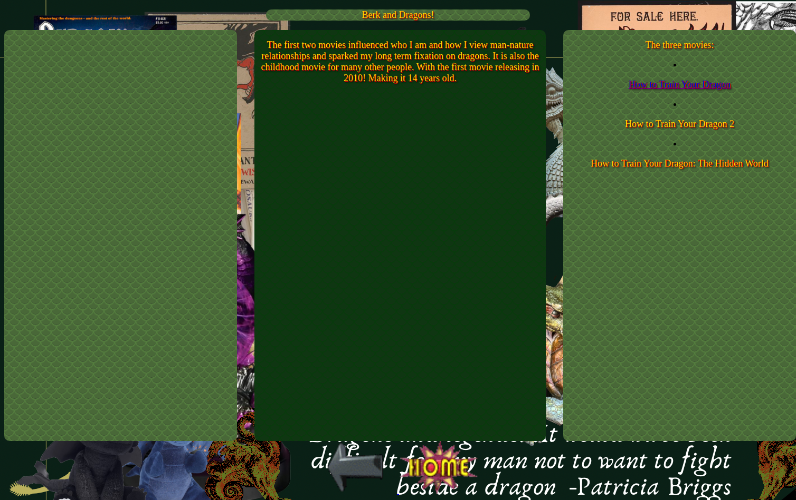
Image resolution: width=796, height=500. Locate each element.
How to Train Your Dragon (680, 84)
